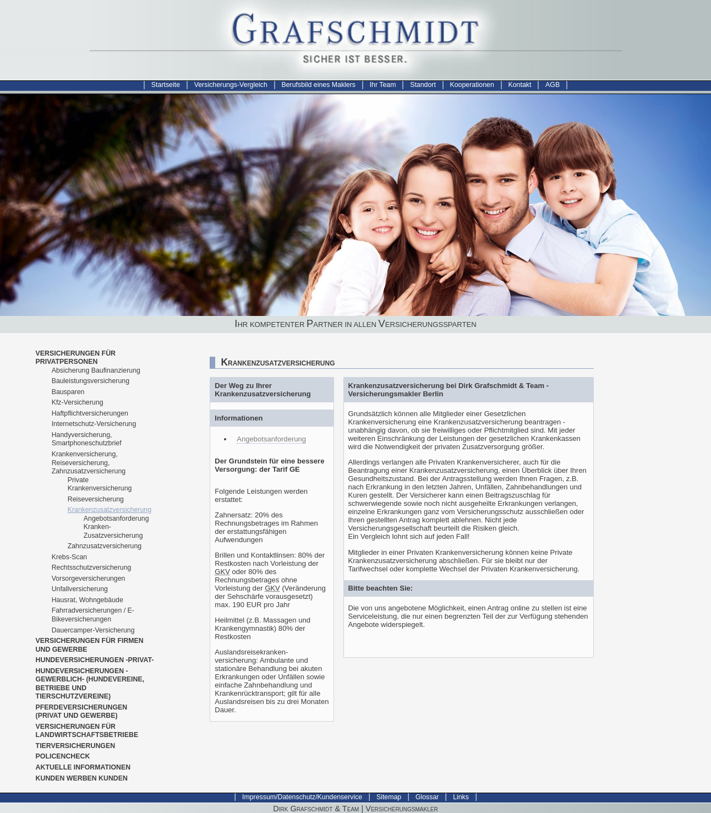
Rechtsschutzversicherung (92, 567)
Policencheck (63, 756)
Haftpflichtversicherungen (90, 413)
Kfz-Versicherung (77, 402)
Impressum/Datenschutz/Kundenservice (302, 797)
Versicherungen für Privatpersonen (76, 358)
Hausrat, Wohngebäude (87, 600)
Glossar (427, 797)
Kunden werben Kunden (82, 778)
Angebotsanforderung (271, 439)
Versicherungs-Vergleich (230, 85)
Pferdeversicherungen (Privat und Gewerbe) (82, 711)
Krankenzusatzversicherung (109, 510)
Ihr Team (383, 85)
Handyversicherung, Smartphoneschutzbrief (87, 439)
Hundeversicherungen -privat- (95, 660)
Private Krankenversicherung (100, 484)
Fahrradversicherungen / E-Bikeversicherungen (93, 615)
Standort (423, 85)
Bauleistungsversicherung (90, 381)
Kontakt (520, 85)
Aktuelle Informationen (83, 767)
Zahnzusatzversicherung (104, 546)
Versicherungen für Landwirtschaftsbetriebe (87, 731)
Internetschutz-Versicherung (94, 424)
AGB (552, 85)
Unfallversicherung (80, 589)
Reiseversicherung (96, 499)
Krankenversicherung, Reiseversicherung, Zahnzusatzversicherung (88, 462)
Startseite (165, 85)
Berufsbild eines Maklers (319, 85)
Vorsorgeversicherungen (88, 578)
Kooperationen (472, 85)
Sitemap (388, 797)
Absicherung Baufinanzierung (96, 370)
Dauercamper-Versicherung (93, 630)
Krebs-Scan (69, 557)
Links (461, 797)
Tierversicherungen (76, 746)
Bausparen (68, 392)
